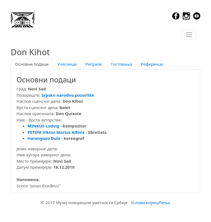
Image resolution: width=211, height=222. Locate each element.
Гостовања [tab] (121, 64)
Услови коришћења (150, 202)
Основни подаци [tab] (32, 64)
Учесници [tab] (67, 64)
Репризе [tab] (93, 64)
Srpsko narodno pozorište (67, 95)
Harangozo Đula (44, 138)
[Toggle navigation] (189, 35)
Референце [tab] (152, 64)
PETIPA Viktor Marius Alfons (56, 132)
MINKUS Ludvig (43, 126)
